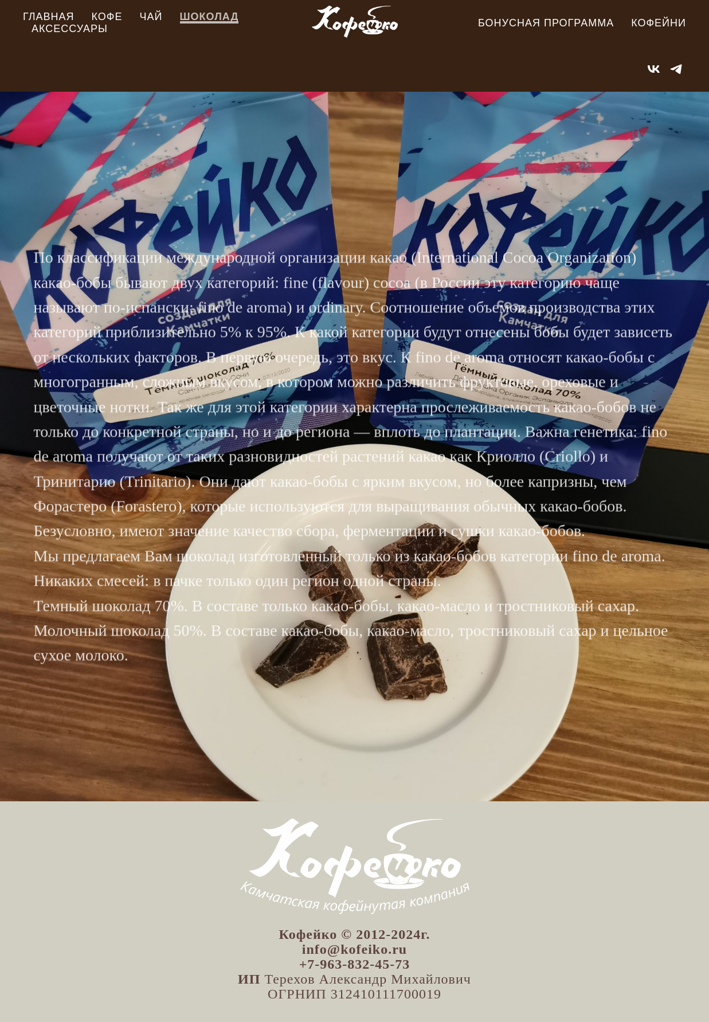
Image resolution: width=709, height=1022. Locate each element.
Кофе (107, 16)
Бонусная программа (546, 23)
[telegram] (676, 69)
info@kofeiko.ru (354, 949)
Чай (151, 16)
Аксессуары (70, 28)
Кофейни (658, 23)
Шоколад (209, 16)
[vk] (654, 69)
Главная (49, 16)
